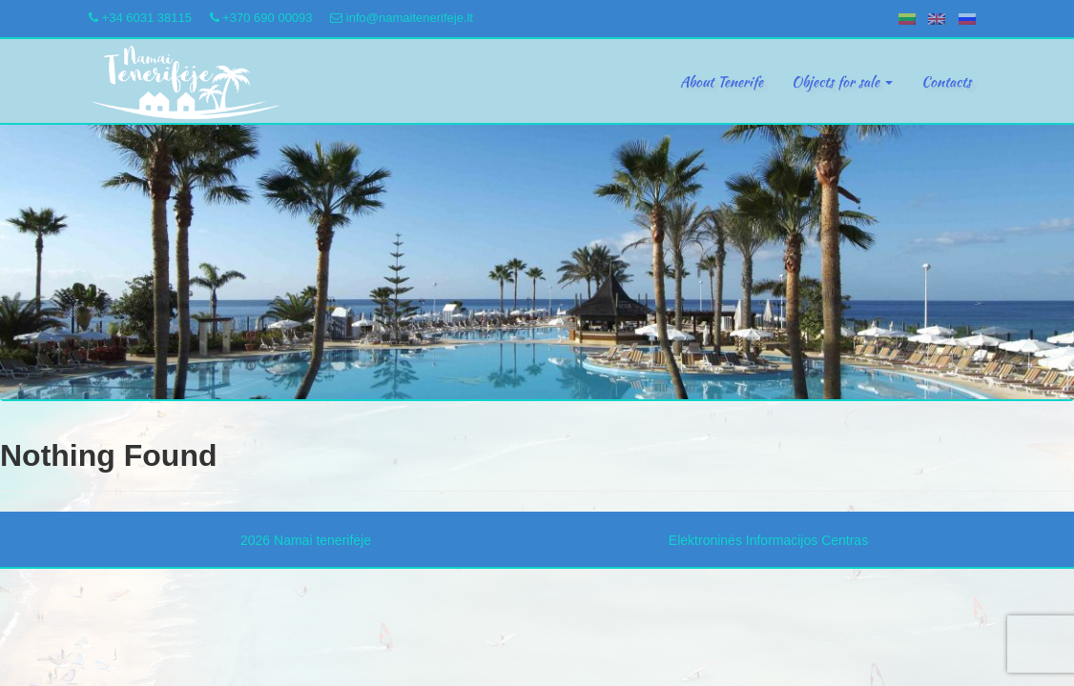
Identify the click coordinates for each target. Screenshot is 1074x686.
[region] (537, 262)
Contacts (946, 81)
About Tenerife (721, 81)
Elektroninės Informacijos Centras (768, 540)
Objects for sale (842, 81)
